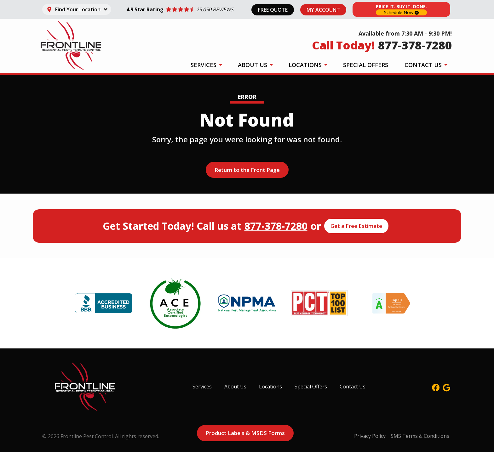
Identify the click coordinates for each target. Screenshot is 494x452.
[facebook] (435, 387)
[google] (446, 387)
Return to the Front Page (247, 169)
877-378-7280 (275, 226)
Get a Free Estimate (356, 225)
